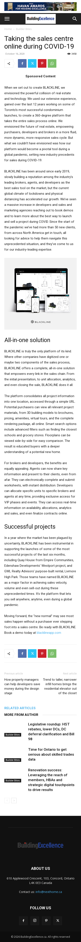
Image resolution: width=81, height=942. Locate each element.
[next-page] (14, 800)
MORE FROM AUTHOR (21, 715)
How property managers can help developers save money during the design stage (22, 686)
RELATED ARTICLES (20, 708)
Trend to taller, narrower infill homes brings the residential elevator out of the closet (60, 686)
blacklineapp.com (49, 633)
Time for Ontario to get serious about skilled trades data (51, 754)
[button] (7, 19)
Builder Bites (24, 29)
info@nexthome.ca (49, 892)
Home (8, 29)
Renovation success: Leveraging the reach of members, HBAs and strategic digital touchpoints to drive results (51, 780)
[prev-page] (7, 800)
